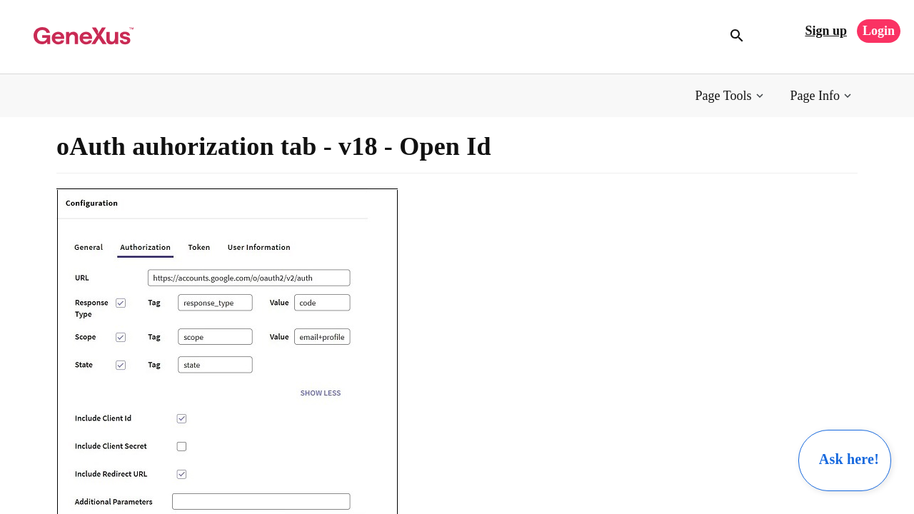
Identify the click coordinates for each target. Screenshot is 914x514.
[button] (731, 96)
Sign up (826, 31)
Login (879, 31)
